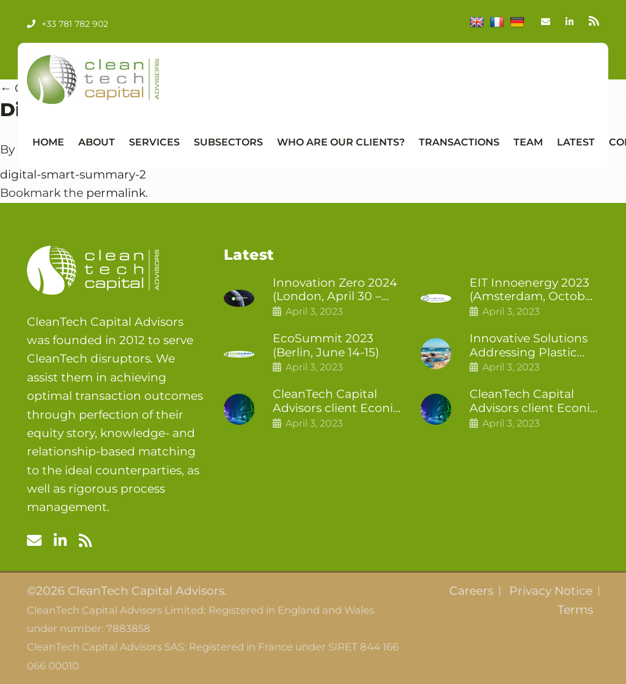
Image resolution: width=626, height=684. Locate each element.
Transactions (459, 142)
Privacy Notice (550, 591)
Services (154, 142)
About (96, 142)
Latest (576, 142)
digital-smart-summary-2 (73, 174)
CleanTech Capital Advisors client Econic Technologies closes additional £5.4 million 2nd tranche (337, 402)
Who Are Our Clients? (341, 142)
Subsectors (228, 142)
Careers (471, 591)
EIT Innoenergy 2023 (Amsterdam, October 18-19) (533, 290)
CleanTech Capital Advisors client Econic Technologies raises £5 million (534, 402)
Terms (575, 610)
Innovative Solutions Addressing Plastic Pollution (528, 346)
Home (48, 142)
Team (528, 142)
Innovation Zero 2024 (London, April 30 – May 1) (335, 290)
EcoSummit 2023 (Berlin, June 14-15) (326, 345)
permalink (115, 193)
